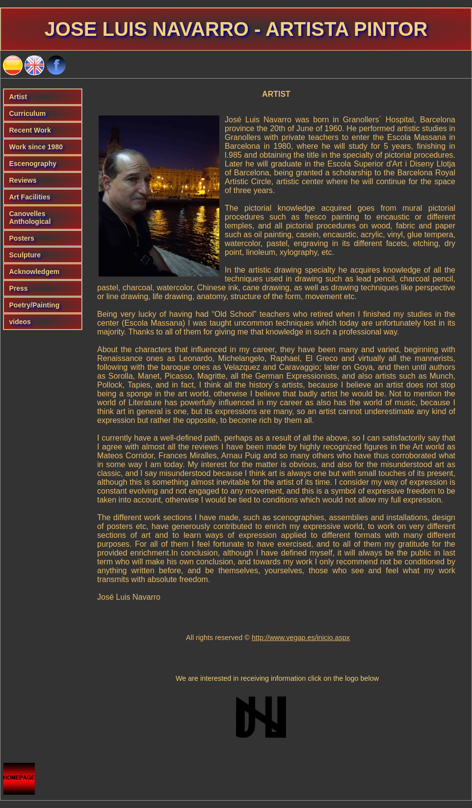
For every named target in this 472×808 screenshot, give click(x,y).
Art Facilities (30, 197)
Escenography (32, 163)
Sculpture (25, 255)
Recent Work (30, 130)
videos (20, 322)
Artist (18, 97)
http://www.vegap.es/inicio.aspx (301, 637)
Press (18, 288)
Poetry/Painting (34, 305)
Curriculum (27, 113)
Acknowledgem (34, 272)
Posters (21, 238)
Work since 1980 (36, 147)
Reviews (23, 180)
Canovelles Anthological (30, 217)
